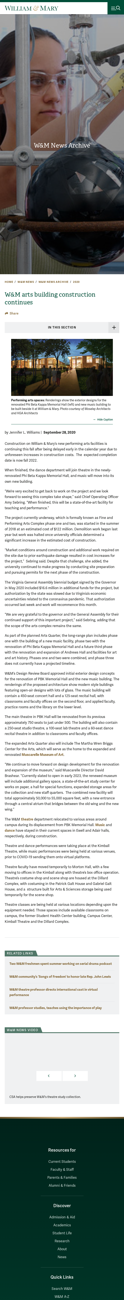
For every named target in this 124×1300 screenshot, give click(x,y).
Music (100, 825)
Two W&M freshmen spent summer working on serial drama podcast (60, 964)
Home (9, 282)
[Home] (31, 8)
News (62, 1257)
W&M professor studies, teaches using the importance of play (55, 1008)
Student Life (62, 1233)
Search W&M (62, 1289)
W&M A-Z (62, 1297)
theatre (27, 819)
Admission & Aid (62, 1217)
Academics (62, 1225)
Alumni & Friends (62, 1185)
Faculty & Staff (62, 1170)
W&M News (26, 282)
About (62, 1249)
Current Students (62, 1162)
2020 (76, 282)
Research (62, 1241)
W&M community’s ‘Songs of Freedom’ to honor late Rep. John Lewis (60, 977)
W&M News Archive (62, 145)
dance (10, 830)
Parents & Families (62, 1177)
